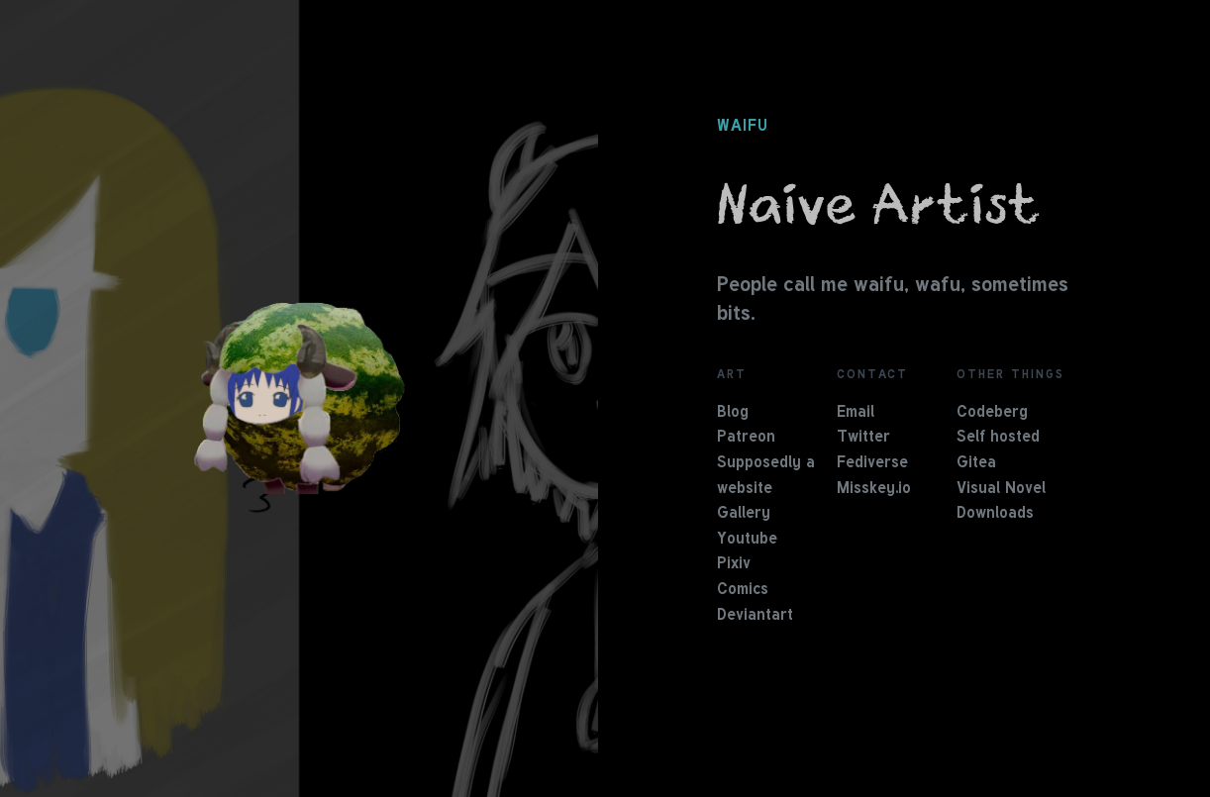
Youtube (747, 540)
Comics (742, 590)
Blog (733, 413)
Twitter (863, 438)
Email (855, 413)
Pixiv (734, 564)
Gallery (743, 514)
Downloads (995, 514)
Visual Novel (1001, 489)
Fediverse (872, 463)
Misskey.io (874, 489)
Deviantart (755, 616)
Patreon (746, 438)
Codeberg (992, 413)
